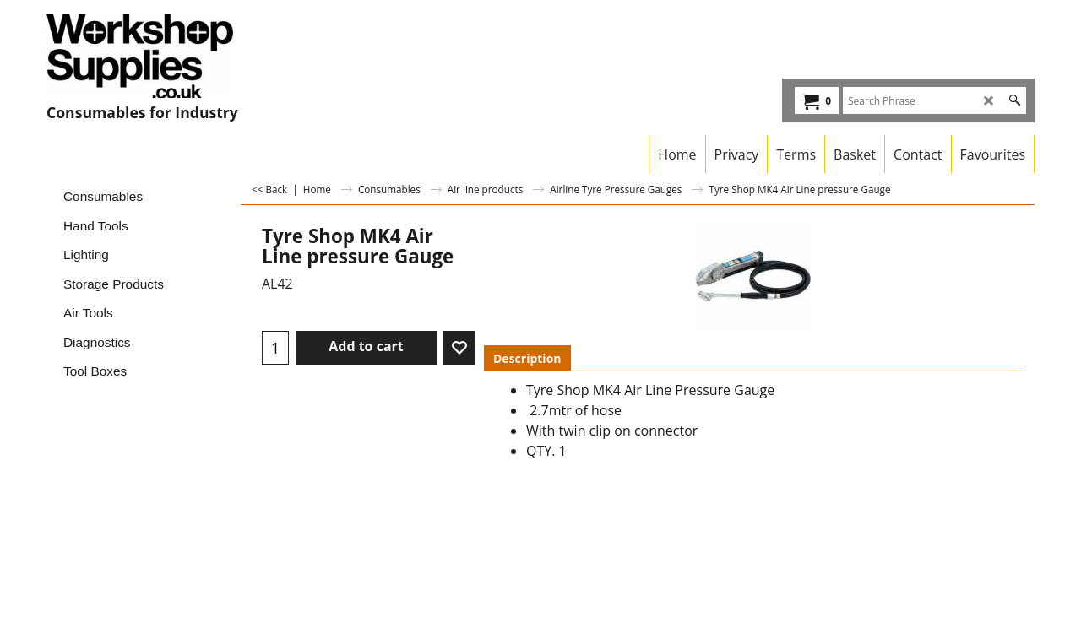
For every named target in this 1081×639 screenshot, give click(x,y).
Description (527, 358)
